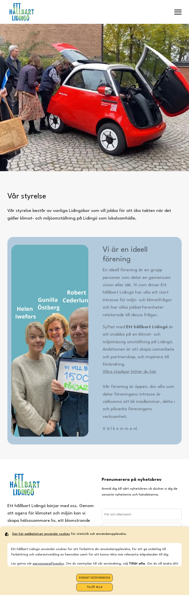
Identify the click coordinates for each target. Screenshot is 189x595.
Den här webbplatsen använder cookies (41, 534)
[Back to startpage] (21, 12)
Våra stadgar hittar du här (130, 373)
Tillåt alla (94, 587)
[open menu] (178, 12)
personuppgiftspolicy (48, 563)
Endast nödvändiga (94, 578)
